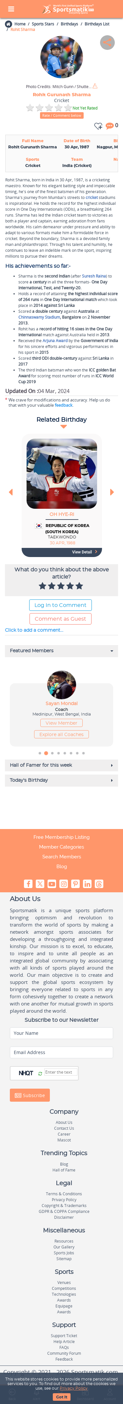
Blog (61, 866)
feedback (63, 405)
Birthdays (69, 24)
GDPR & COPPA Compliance (64, 1211)
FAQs (64, 1347)
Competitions (64, 1288)
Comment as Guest (60, 619)
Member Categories (61, 847)
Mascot (64, 1140)
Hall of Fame (63, 1170)
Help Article (64, 1341)
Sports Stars (43, 24)
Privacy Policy (74, 1388)
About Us (64, 1122)
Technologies (64, 1294)
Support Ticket (64, 1335)
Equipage (63, 1306)
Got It (61, 1397)
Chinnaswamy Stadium (39, 317)
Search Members (61, 857)
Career (64, 1134)
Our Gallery (63, 1247)
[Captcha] (60, 1072)
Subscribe (30, 1095)
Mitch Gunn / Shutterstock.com (59, 86)
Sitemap (64, 1258)
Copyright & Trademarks (64, 1205)
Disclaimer (64, 1217)
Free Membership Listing (61, 837)
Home (20, 24)
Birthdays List (97, 24)
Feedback (64, 1359)
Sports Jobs (64, 1253)
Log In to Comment (60, 605)
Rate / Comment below (61, 115)
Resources (63, 1241)
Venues (64, 1282)
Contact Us (64, 1128)
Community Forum (64, 1353)
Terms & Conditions (64, 1194)
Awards (64, 1300)
